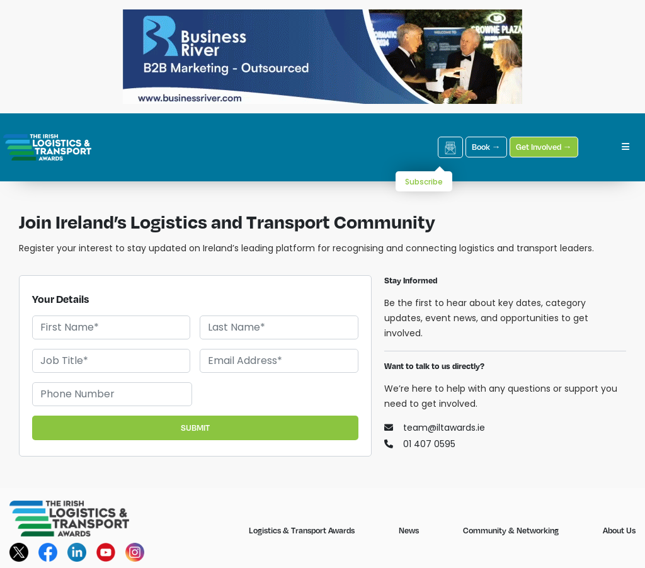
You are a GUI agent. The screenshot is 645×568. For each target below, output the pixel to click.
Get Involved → (544, 147)
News (409, 530)
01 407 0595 (419, 444)
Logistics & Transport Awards (302, 530)
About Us (619, 530)
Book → (486, 147)
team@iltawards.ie (434, 427)
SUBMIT (195, 428)
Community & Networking (511, 530)
